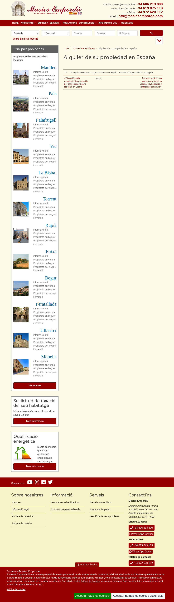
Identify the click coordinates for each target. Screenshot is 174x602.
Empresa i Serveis (49, 23)
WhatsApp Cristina (141, 534)
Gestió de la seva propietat (104, 516)
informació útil (40, 71)
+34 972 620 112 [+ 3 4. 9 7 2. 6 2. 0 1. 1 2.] (149, 12)
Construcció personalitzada (65, 509)
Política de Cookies (90, 581)
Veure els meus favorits (25, 38)
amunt (98, 78)
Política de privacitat (23, 516)
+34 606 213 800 (141, 527)
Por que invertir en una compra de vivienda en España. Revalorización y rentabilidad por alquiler (112, 72)
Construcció (88, 23)
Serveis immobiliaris (100, 502)
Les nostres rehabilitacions (65, 502)
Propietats (28, 23)
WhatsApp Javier (140, 551)
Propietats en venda (44, 75)
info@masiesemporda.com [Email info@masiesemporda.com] (140, 16)
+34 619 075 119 (141, 545)
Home (15, 23)
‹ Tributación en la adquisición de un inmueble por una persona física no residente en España (76, 82)
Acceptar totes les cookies (92, 595)
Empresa (17, 502)
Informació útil (108, 23)
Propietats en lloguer (44, 79)
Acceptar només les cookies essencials (138, 595)
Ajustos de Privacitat (87, 564)
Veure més (35, 385)
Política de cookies (16, 589)
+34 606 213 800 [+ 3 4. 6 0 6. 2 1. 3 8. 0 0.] (149, 4)
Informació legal (20, 509)
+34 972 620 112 (141, 563)
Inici (68, 48)
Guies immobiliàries (84, 48)
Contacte (127, 23)
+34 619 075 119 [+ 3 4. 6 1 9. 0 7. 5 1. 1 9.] (149, 8)
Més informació (35, 421)
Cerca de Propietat (100, 509)
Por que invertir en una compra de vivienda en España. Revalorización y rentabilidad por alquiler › (151, 82)
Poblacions (70, 23)
